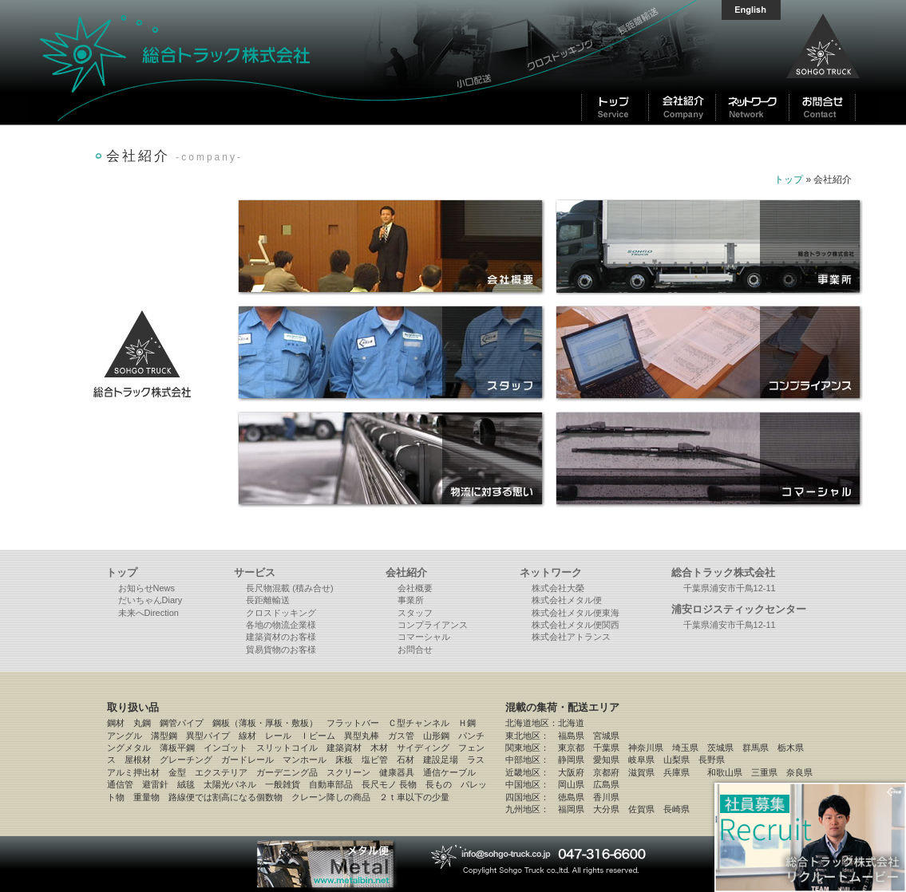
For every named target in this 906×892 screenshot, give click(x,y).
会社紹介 (406, 572)
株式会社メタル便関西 (575, 625)
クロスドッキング (281, 613)
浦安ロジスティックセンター (738, 609)
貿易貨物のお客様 (281, 649)
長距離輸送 (268, 600)
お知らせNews (147, 588)
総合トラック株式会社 (237, 62)
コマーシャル (424, 636)
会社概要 (415, 588)
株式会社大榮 (558, 588)
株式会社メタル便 (567, 600)
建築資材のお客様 (281, 636)
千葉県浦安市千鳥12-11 (729, 588)
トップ (788, 179)
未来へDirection (148, 613)
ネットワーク (551, 572)
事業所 (411, 600)
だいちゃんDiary (150, 600)
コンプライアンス (433, 625)
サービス (254, 572)
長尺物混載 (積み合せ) (289, 588)
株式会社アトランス (571, 636)
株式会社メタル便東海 (575, 613)
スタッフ (415, 613)
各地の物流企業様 (281, 625)
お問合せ (415, 649)
